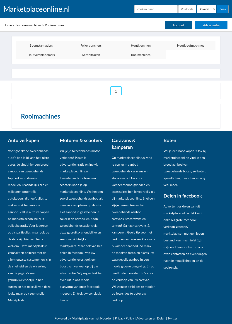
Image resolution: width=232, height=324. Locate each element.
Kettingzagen (91, 55)
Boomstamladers (41, 45)
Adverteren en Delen (150, 318)
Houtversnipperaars (41, 55)
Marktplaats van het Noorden (92, 318)
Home (7, 25)
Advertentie (211, 25)
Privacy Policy (125, 318)
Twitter (172, 318)
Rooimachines (54, 25)
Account (178, 25)
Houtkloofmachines (190, 45)
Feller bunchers (91, 45)
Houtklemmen (141, 45)
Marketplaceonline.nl (36, 9)
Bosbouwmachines (28, 25)
